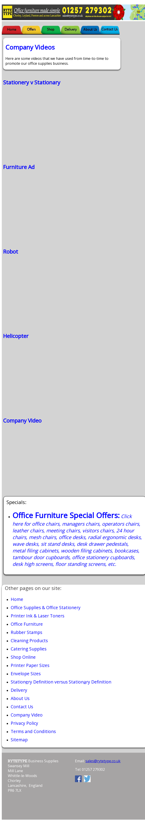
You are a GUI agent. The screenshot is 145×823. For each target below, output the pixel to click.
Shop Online (23, 657)
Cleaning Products (29, 641)
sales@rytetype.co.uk (102, 760)
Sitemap (19, 740)
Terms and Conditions (33, 731)
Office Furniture (27, 624)
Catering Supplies (28, 649)
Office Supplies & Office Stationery (46, 607)
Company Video (27, 715)
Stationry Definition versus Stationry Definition (61, 682)
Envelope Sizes (26, 674)
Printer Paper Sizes (30, 665)
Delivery (19, 690)
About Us (20, 698)
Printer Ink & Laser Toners (37, 616)
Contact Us (22, 707)
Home (17, 599)
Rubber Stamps (26, 632)
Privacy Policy (24, 723)
